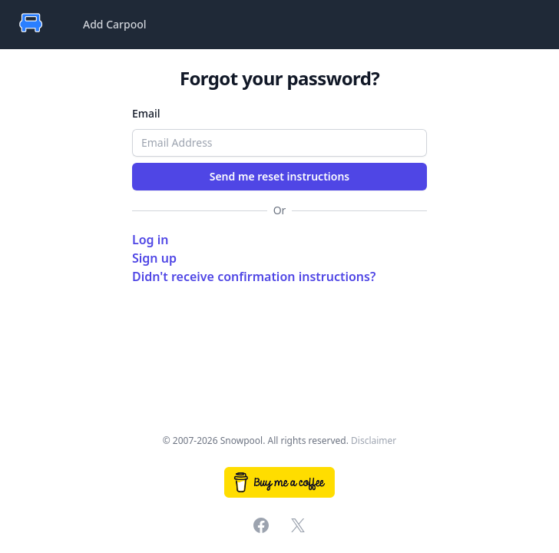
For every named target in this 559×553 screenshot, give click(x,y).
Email (146, 113)
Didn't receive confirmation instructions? (253, 276)
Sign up (154, 258)
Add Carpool (115, 24)
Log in (150, 239)
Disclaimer (373, 440)
